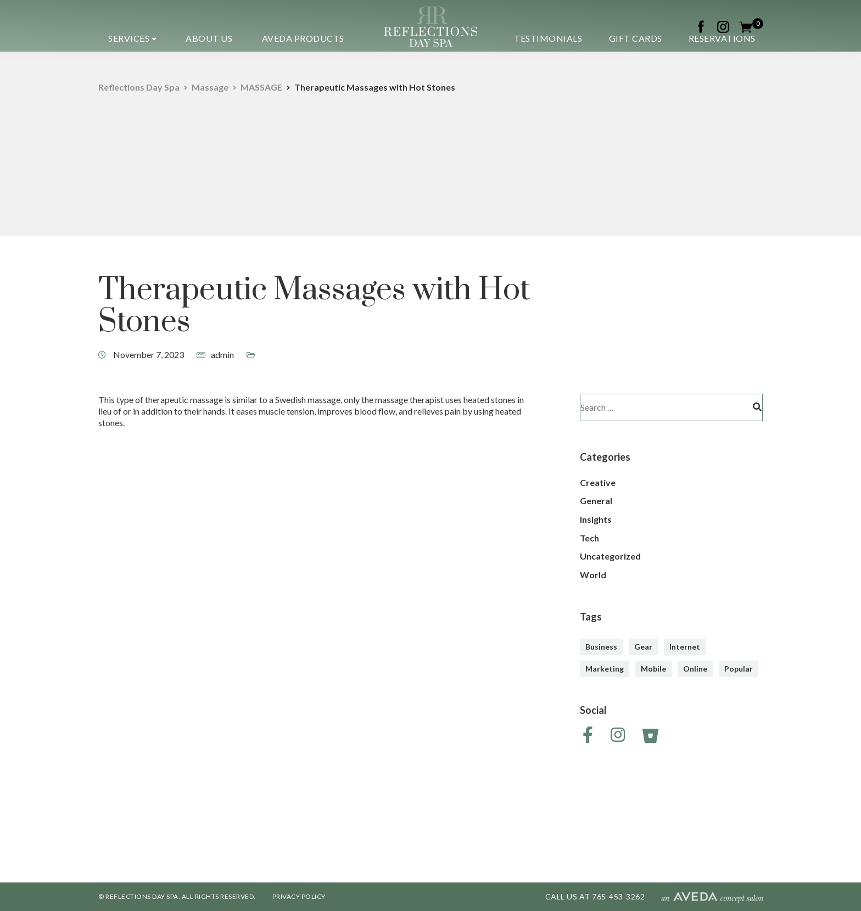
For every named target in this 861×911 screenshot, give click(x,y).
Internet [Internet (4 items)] (684, 646)
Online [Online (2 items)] (695, 668)
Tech (589, 538)
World (593, 574)
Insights (596, 519)
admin (222, 354)
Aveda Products (303, 38)
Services (128, 38)
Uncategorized (610, 556)
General (596, 500)
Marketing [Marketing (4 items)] (604, 668)
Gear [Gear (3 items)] (643, 646)
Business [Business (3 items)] (601, 646)
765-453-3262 (618, 896)
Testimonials (548, 38)
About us (209, 38)
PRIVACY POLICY (299, 896)
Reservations (722, 38)
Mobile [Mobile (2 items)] (653, 668)
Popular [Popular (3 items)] (738, 668)
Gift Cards (635, 38)
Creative (598, 482)
